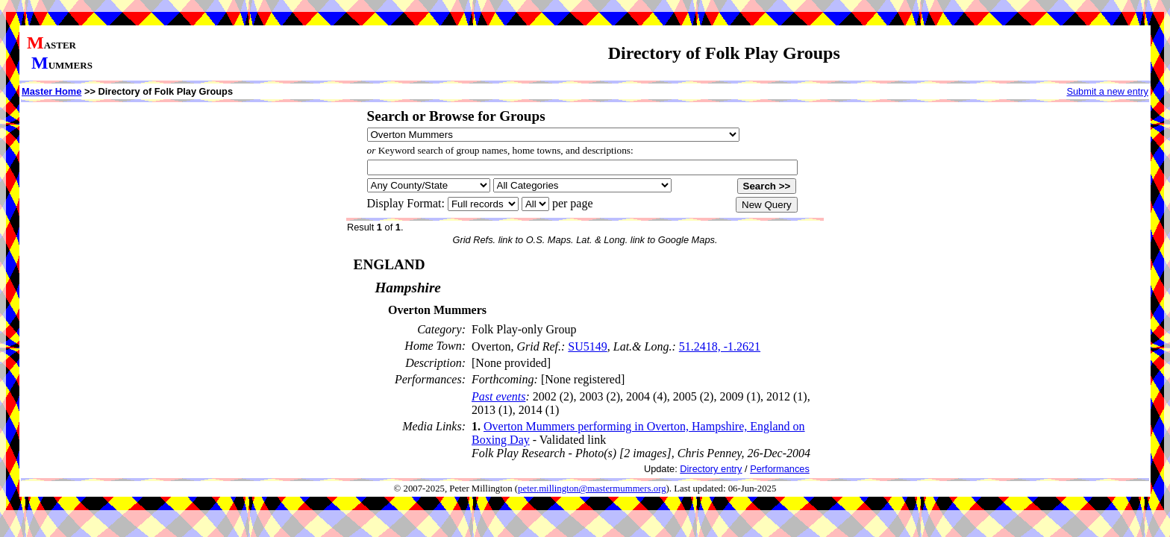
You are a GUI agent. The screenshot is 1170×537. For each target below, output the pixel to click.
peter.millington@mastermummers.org (592, 488)
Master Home (51, 91)
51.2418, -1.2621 (719, 346)
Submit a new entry (1107, 91)
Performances (780, 468)
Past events (498, 396)
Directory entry (711, 468)
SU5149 (587, 346)
